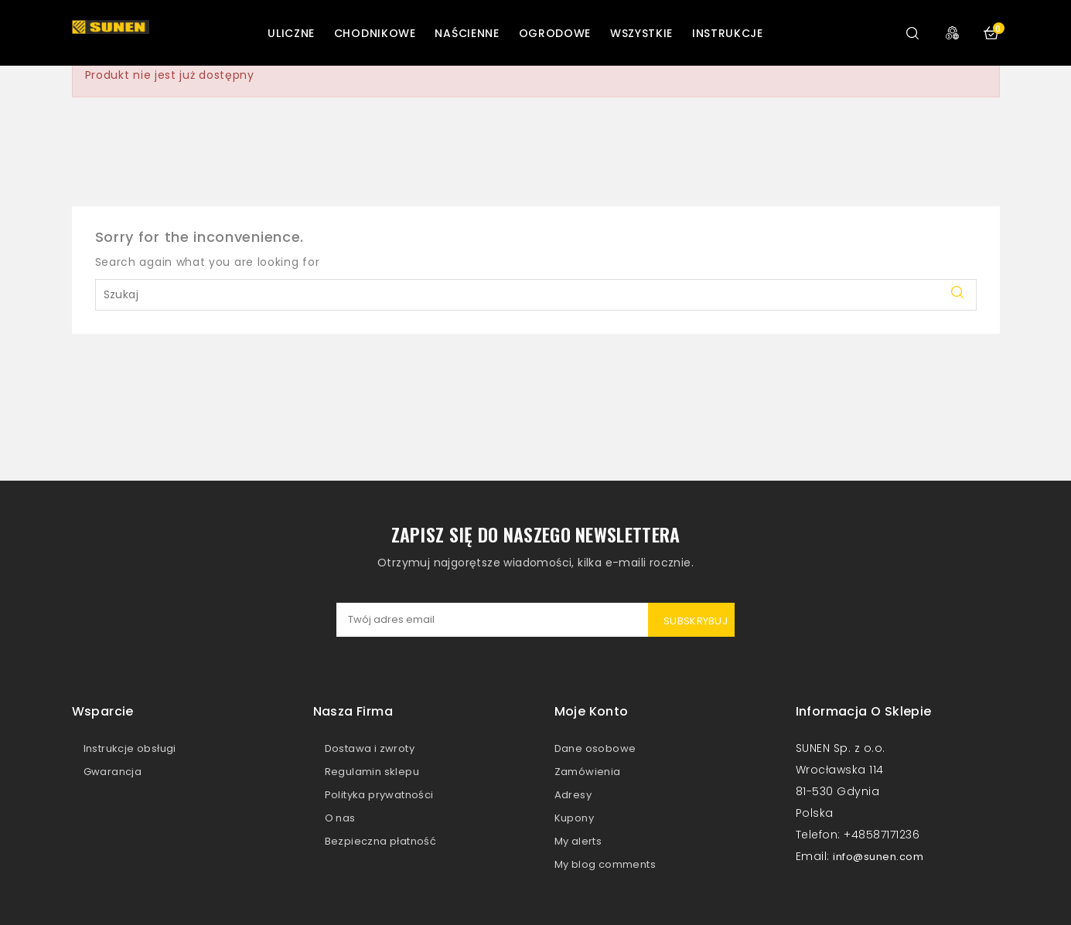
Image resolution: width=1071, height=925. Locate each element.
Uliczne (291, 33)
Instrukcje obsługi (130, 748)
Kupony (574, 818)
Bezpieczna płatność (381, 841)
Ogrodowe (555, 33)
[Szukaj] (536, 295)
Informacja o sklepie (864, 711)
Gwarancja (113, 771)
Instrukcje (727, 33)
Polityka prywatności (379, 794)
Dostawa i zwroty (369, 748)
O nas (340, 818)
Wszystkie (641, 33)
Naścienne (467, 33)
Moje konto (591, 711)
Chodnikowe (375, 33)
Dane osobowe (595, 748)
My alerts (578, 841)
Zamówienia (587, 771)
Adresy (573, 794)
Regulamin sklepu (372, 771)
